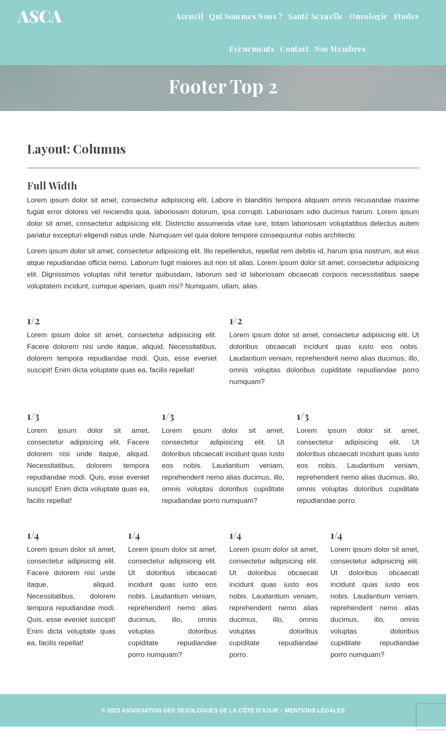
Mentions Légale (315, 710)
